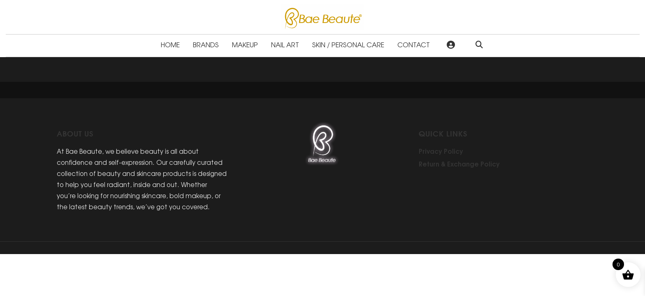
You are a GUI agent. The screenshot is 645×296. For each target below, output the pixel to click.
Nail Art (285, 44)
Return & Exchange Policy (459, 164)
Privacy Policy (441, 151)
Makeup (245, 44)
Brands (206, 44)
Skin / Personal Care (348, 44)
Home (170, 44)
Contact (413, 44)
